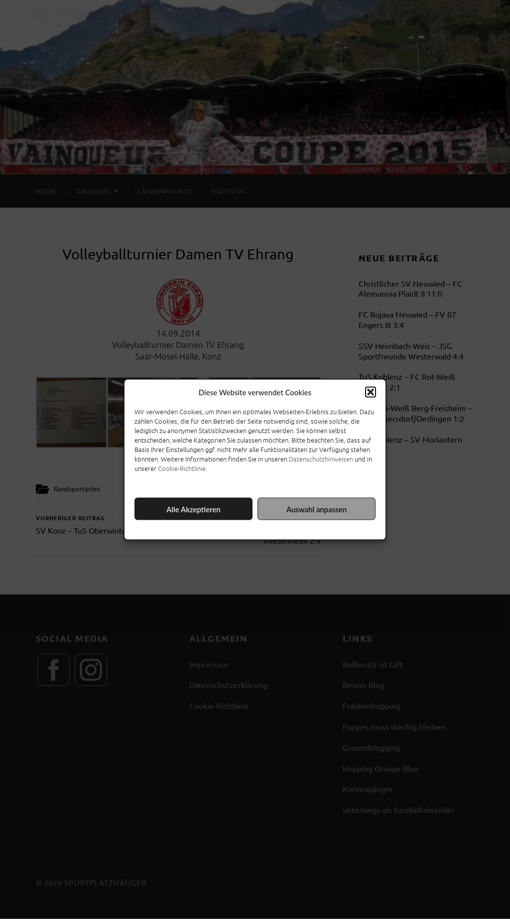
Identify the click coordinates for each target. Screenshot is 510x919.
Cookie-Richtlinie (182, 468)
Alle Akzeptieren (193, 508)
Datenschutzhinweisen (321, 458)
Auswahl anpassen (316, 508)
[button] (371, 392)
